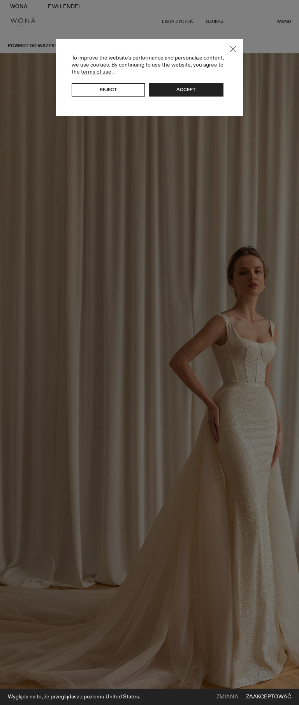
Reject (108, 89)
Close (233, 49)
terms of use (96, 72)
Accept (185, 89)
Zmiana (227, 696)
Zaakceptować (268, 696)
